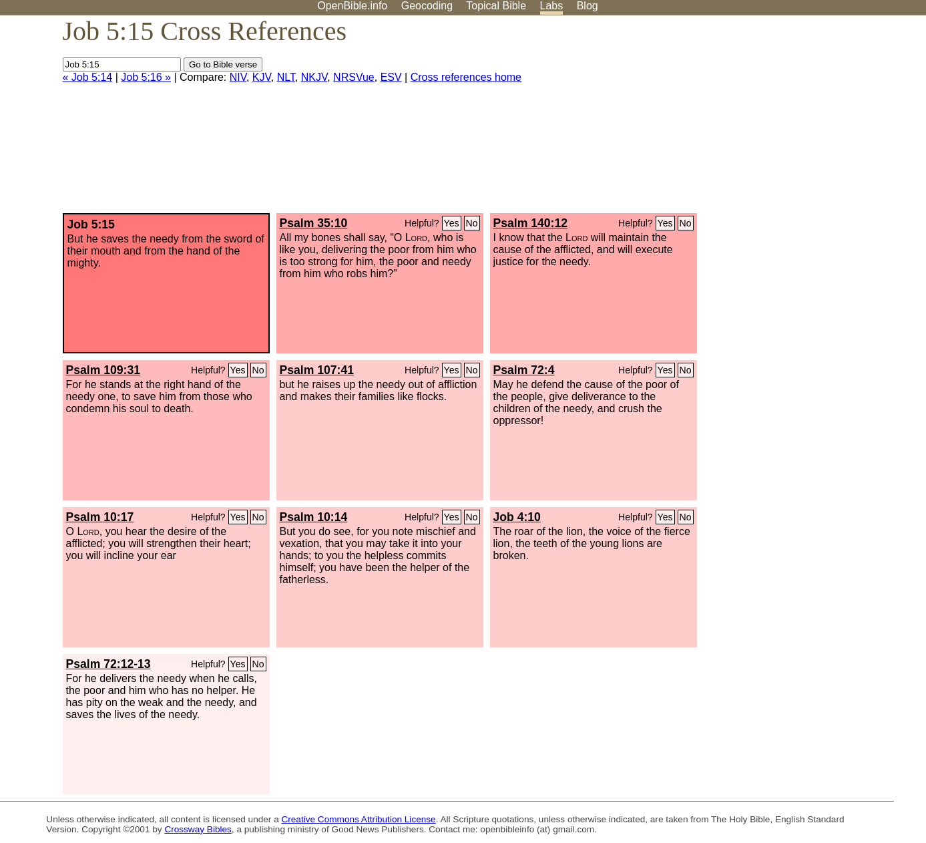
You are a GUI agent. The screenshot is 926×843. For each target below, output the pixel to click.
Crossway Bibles (197, 829)
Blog (587, 5)
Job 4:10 (517, 517)
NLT (286, 77)
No (472, 223)
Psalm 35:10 (314, 223)
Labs (551, 5)
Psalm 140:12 (530, 223)
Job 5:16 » (146, 77)
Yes (451, 223)
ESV (391, 77)
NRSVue (354, 77)
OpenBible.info (352, 5)
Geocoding (427, 5)
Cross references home (466, 77)
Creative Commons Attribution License (358, 819)
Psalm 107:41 (317, 370)
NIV (238, 77)
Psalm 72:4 (524, 370)
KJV (261, 77)
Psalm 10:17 (100, 517)
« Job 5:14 (88, 77)
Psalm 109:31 (103, 370)
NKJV (314, 77)
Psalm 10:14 (314, 517)
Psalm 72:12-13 (108, 664)
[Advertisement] (791, 119)
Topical (496, 5)
